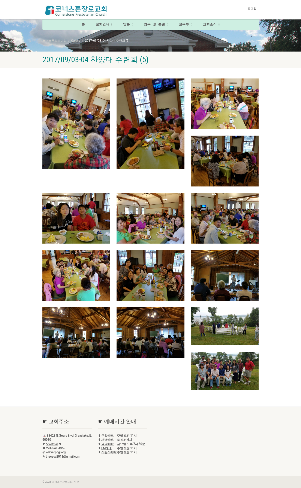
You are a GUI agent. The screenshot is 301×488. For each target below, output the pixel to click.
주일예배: (107, 435)
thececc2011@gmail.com (63, 456)
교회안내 (104, 25)
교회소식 (211, 25)
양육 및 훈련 (156, 25)
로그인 (252, 8)
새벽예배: (107, 439)
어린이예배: (109, 452)
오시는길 (52, 444)
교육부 (185, 25)
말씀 (128, 25)
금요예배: (107, 444)
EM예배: (106, 448)
